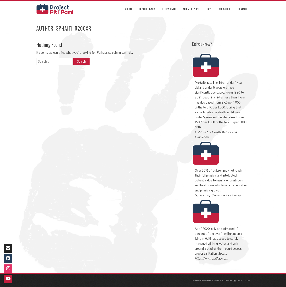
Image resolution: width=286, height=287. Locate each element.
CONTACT (242, 9)
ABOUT (128, 9)
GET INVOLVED (169, 9)
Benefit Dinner (147, 9)
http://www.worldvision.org (222, 195)
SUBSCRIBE (224, 9)
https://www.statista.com (211, 258)
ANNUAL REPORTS (191, 9)
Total (234, 280)
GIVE (209, 9)
